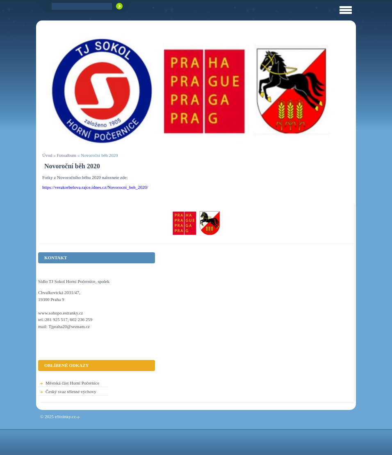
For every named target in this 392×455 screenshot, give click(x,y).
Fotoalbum (66, 155)
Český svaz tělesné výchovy (71, 391)
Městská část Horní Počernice (72, 382)
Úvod (47, 155)
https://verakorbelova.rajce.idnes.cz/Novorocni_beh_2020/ (95, 187)
